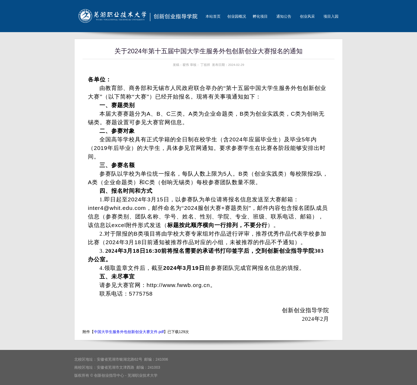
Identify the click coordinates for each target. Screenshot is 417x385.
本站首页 (213, 16)
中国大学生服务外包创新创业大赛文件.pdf (129, 332)
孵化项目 (260, 16)
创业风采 (307, 16)
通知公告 (283, 16)
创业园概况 (236, 16)
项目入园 (330, 16)
